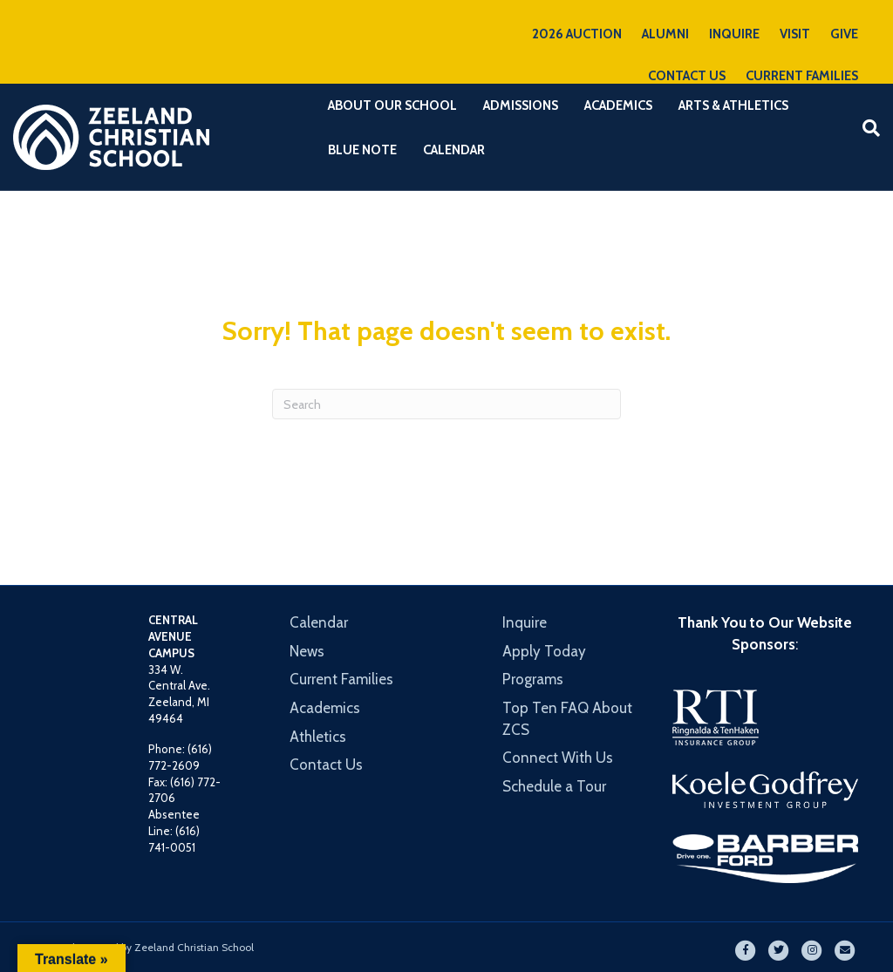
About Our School (392, 105)
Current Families (341, 679)
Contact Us (326, 764)
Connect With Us (557, 757)
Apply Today (544, 651)
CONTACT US (687, 76)
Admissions (520, 105)
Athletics (318, 736)
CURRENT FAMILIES (802, 76)
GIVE (844, 34)
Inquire (524, 622)
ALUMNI (665, 34)
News (307, 651)
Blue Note (362, 150)
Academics (618, 105)
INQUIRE (734, 34)
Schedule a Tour (554, 786)
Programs (532, 679)
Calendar (454, 150)
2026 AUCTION (577, 34)
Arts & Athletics (733, 105)
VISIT (795, 34)
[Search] (864, 128)
